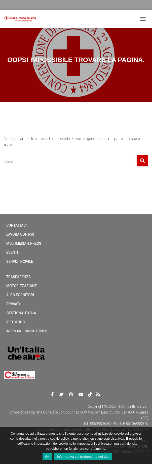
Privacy (13, 304)
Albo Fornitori (20, 295)
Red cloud (15, 322)
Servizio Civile (19, 262)
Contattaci (16, 225)
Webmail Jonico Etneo (26, 331)
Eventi (12, 252)
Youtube (81, 394)
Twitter (61, 394)
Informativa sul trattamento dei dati (83, 456)
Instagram (71, 394)
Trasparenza (18, 277)
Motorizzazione (21, 286)
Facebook (52, 394)
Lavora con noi (20, 234)
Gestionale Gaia (21, 313)
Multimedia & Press (23, 243)
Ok (47, 456)
